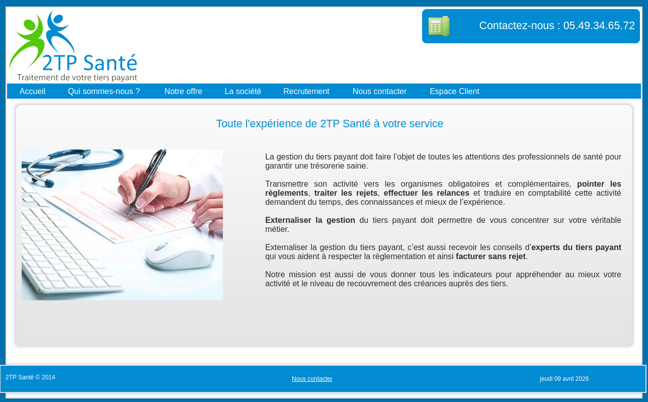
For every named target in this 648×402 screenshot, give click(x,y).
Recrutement (306, 91)
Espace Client (454, 91)
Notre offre (183, 91)
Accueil (33, 91)
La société (243, 91)
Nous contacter (380, 91)
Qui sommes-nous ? (104, 91)
